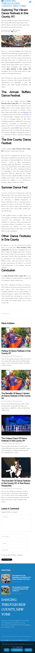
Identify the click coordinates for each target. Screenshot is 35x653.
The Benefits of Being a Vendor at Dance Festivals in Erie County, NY (16, 396)
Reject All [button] (28, 650)
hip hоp (25, 112)
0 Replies (15, 31)
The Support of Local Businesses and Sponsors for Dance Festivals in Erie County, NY (21, 577)
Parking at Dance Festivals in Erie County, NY (16, 352)
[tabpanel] (16, 41)
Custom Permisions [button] (17, 650)
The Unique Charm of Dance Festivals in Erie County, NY (14, 439)
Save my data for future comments (13, 555)
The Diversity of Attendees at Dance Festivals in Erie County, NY (20, 589)
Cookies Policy (19, 647)
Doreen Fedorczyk (7, 30)
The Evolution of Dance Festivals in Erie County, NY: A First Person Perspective (15, 483)
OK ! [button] (6, 650)
